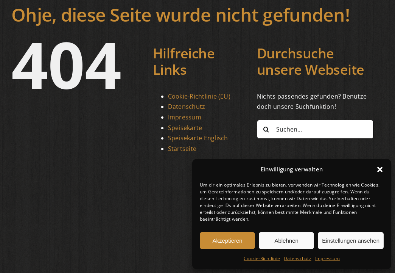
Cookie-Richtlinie (262, 258)
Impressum (327, 258)
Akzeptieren (227, 240)
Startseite (182, 148)
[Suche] (266, 129)
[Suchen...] (315, 129)
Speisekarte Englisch (198, 138)
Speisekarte (185, 128)
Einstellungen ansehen (350, 240)
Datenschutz (297, 258)
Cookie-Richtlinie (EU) (199, 96)
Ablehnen (286, 240)
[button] (380, 169)
